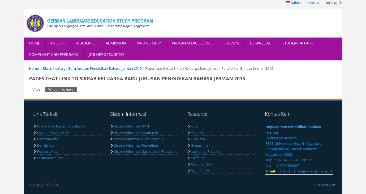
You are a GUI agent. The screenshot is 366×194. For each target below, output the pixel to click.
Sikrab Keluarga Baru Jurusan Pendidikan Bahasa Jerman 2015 (92, 68)
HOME (34, 43)
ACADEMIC (85, 43)
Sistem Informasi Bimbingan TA (139, 139)
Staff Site (198, 157)
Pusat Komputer (50, 157)
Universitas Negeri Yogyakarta (61, 126)
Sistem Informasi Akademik (136, 132)
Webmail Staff (202, 164)
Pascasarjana (47, 139)
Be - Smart (45, 145)
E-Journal (198, 139)
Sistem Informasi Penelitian (136, 145)
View (36, 89)
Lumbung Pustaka (205, 151)
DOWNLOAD (261, 43)
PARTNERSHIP (149, 43)
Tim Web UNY (325, 184)
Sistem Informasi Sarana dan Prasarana (146, 151)
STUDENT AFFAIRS (298, 43)
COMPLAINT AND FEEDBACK (53, 54)
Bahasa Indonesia (302, 2)
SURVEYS (231, 43)
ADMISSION (116, 43)
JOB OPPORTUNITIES (106, 54)
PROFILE (58, 43)
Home (34, 68)
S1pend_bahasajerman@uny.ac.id (305, 171)
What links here (62, 89)
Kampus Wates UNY (53, 132)
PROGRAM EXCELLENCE (192, 43)
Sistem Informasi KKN (131, 126)
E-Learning (199, 145)
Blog (195, 126)
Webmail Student (205, 170)
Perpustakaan (48, 151)
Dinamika (198, 132)
